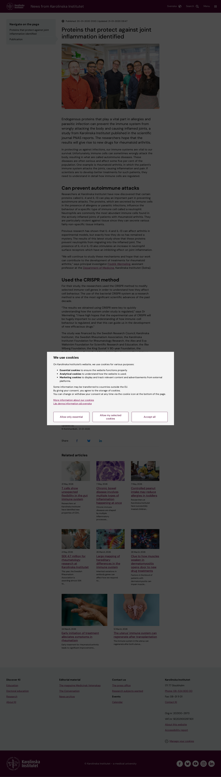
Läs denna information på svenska (72, 403)
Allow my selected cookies (110, 417)
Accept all (150, 417)
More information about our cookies (73, 400)
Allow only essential (71, 417)
